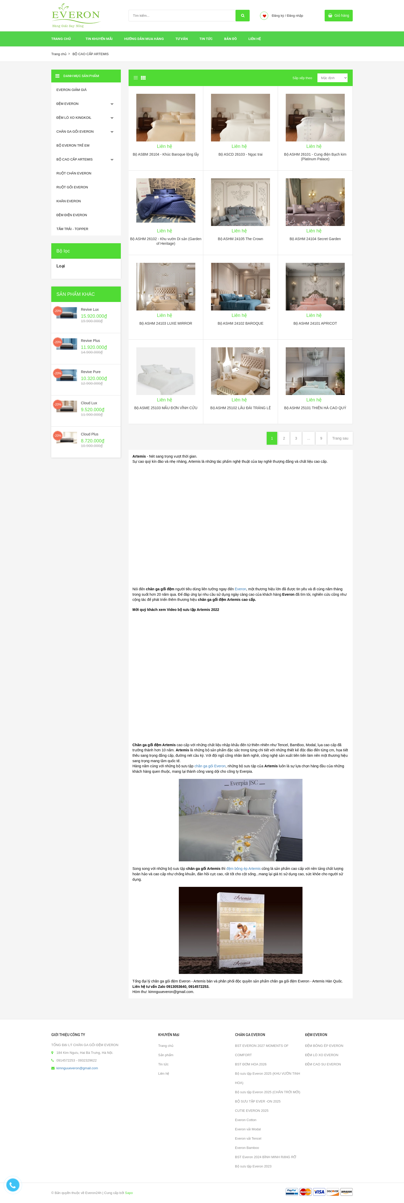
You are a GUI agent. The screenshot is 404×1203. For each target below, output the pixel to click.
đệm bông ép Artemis (243, 869)
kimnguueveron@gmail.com (77, 1068)
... (308, 438)
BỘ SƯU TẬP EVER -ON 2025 (258, 1101)
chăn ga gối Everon (210, 766)
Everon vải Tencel (248, 1138)
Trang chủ (165, 1046)
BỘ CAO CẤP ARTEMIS (74, 159)
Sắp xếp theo (302, 78)
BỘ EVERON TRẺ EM (72, 145)
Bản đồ (230, 39)
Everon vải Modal (248, 1129)
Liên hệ (163, 1073)
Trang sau (340, 438)
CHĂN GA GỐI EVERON (75, 131)
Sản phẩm (165, 1055)
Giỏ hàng (341, 15)
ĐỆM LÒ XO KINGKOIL (73, 118)
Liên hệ (254, 39)
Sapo (129, 1193)
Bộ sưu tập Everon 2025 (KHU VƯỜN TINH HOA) (267, 1078)
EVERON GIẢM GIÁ (71, 90)
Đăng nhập (295, 16)
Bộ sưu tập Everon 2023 (253, 1166)
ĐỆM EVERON (67, 104)
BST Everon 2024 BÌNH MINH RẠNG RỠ (265, 1157)
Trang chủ (61, 39)
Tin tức (163, 1064)
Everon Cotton (245, 1120)
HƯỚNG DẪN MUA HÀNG (144, 39)
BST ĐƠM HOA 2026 (250, 1064)
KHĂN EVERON (68, 201)
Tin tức (206, 39)
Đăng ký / (279, 16)
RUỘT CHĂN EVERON (73, 173)
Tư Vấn (181, 39)
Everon (240, 589)
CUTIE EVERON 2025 (251, 1111)
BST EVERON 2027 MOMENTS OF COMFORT (262, 1050)
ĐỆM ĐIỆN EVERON (71, 215)
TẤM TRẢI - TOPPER (72, 229)
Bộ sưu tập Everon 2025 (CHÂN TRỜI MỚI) (267, 1092)
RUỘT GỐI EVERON (72, 187)
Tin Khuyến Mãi (99, 39)
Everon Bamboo (247, 1148)
